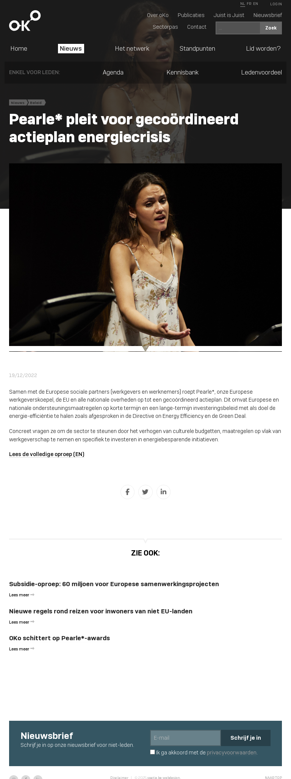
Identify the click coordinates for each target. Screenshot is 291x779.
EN (255, 4)
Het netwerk (132, 48)
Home (18, 48)
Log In (276, 4)
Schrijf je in (245, 737)
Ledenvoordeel (261, 72)
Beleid (36, 102)
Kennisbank (182, 72)
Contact (197, 27)
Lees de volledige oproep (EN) (46, 454)
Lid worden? (263, 48)
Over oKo (158, 15)
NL (242, 4)
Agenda (113, 72)
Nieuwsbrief (267, 15)
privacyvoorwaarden (232, 753)
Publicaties (191, 15)
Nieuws (71, 48)
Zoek (271, 28)
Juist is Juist (229, 15)
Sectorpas (165, 27)
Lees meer (21, 594)
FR (249, 4)
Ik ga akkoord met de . (204, 753)
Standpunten (197, 48)
